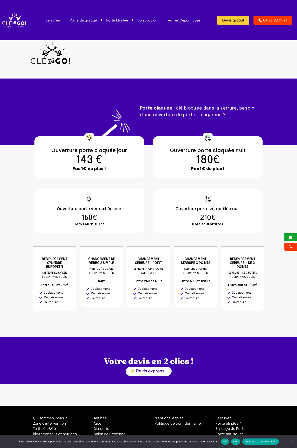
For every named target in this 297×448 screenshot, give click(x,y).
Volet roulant (148, 20)
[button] (233, 20)
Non (235, 441)
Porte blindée (117, 20)
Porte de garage (83, 20)
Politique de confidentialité (260, 441)
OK (225, 441)
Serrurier (53, 20)
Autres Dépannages (184, 20)
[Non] (292, 442)
